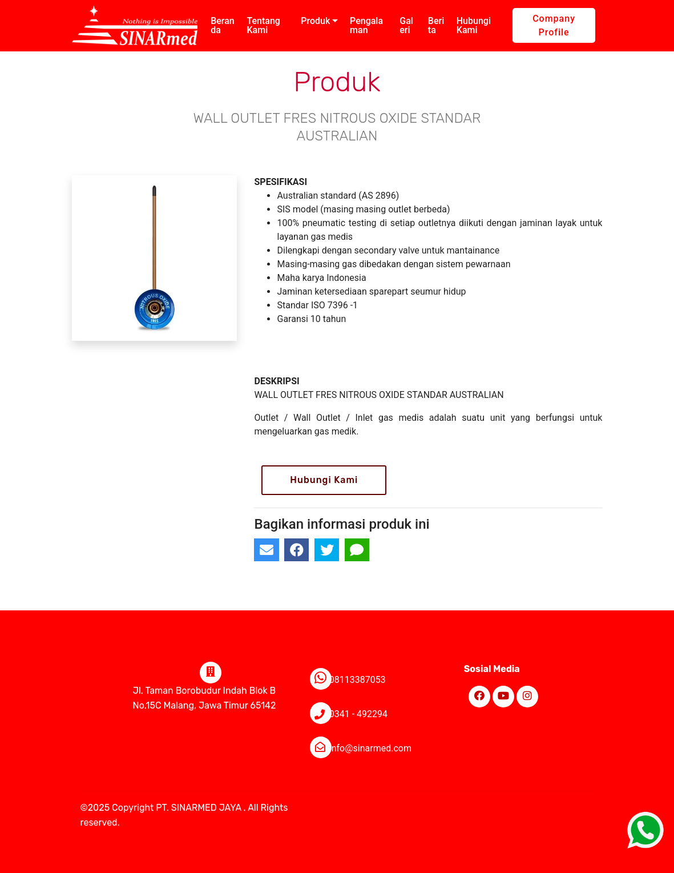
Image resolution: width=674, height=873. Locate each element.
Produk (315, 20)
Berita (436, 25)
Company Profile (553, 25)
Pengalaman (366, 25)
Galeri (406, 25)
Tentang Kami (263, 25)
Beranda (223, 25)
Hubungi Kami (474, 25)
